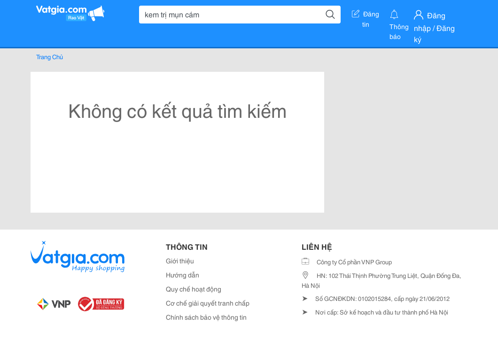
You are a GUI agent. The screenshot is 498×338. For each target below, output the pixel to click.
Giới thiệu (180, 260)
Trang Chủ (49, 56)
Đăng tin (365, 15)
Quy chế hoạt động (193, 288)
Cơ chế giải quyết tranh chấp (207, 302)
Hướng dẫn (182, 274)
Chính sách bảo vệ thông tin (206, 317)
